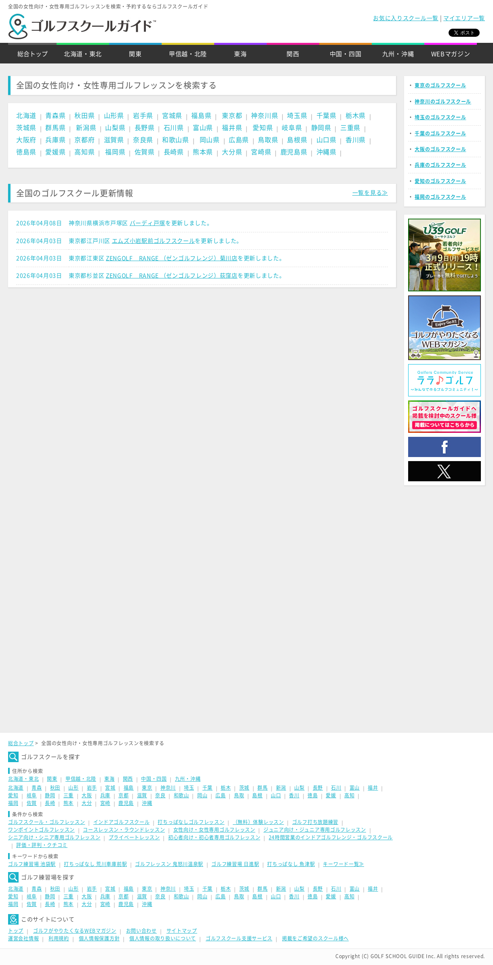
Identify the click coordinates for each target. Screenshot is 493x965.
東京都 (232, 115)
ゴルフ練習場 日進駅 (235, 864)
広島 (220, 795)
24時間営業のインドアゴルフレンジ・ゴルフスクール (331, 837)
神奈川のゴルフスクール (443, 101)
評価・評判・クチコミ (41, 845)
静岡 (50, 795)
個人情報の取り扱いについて (162, 938)
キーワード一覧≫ (343, 864)
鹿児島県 (294, 152)
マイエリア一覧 (464, 18)
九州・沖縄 (398, 54)
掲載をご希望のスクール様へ (315, 938)
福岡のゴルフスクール (440, 196)
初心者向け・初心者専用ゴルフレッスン (214, 837)
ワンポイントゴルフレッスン (41, 829)
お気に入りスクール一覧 (405, 18)
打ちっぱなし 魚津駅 (291, 864)
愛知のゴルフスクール (440, 181)
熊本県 (203, 152)
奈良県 (143, 140)
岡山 (202, 795)
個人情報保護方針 (99, 938)
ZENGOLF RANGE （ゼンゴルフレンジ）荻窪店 (172, 275)
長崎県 (174, 152)
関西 (293, 54)
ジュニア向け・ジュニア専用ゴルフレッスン (314, 829)
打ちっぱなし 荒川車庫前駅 (95, 864)
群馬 (262, 787)
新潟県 (86, 127)
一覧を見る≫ (370, 193)
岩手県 (143, 115)
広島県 (239, 140)
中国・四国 (346, 54)
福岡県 (115, 152)
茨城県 (26, 127)
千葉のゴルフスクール (440, 133)
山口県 (326, 140)
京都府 (84, 140)
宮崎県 (261, 152)
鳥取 (239, 795)
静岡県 (321, 127)
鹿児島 (126, 803)
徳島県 (26, 152)
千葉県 (326, 115)
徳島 (313, 795)
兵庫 (105, 795)
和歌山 (181, 795)
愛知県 (263, 127)
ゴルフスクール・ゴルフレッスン (46, 822)
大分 (87, 803)
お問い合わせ (141, 930)
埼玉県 (297, 115)
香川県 (356, 140)
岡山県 (210, 140)
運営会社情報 (23, 938)
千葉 (207, 787)
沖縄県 (326, 152)
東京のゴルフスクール (440, 85)
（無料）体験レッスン (258, 822)
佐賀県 (145, 152)
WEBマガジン (450, 54)
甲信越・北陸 (188, 54)
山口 (276, 795)
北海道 (26, 115)
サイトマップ (181, 930)
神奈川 (168, 787)
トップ (15, 930)
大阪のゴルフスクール (440, 149)
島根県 (297, 140)
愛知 (13, 795)
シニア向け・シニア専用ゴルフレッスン (54, 837)
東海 (240, 54)
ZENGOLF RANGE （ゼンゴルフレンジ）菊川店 (172, 258)
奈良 (160, 795)
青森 (37, 787)
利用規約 (58, 938)
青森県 (55, 115)
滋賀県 (114, 140)
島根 (257, 795)
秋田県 (84, 115)
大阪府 (26, 140)
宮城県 (172, 115)
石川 (336, 787)
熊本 (68, 803)
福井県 (232, 127)
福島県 (201, 115)
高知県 (84, 152)
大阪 (87, 795)
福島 (129, 787)
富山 (355, 787)
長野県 (145, 127)
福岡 (13, 803)
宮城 (110, 787)
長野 (318, 787)
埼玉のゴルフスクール (440, 117)
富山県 (203, 127)
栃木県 (356, 115)
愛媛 (331, 795)
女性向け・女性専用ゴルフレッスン (214, 829)
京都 (123, 795)
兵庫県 (55, 140)
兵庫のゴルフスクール (440, 164)
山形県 (114, 115)
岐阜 (32, 795)
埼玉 (189, 787)
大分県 (232, 152)
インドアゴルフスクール (121, 822)
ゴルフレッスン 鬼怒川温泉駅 (169, 864)
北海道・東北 (83, 54)
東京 (147, 787)
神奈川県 (264, 115)
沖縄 (147, 803)
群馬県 (55, 127)
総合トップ (32, 54)
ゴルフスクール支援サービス (239, 938)
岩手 (92, 787)
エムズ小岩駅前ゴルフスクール (153, 241)
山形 (73, 787)
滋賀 (142, 795)
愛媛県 (55, 152)
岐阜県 (292, 127)
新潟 (281, 787)
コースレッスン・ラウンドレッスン (124, 829)
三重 (68, 795)
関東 (135, 54)
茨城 (244, 787)
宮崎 (105, 803)
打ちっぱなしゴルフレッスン (191, 822)
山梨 (299, 787)
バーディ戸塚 (147, 223)
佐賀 (32, 803)
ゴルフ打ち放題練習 (315, 822)
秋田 (55, 787)
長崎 (50, 803)
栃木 (226, 787)
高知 (349, 795)
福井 (373, 787)
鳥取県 (268, 140)
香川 (294, 795)
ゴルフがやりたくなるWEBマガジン (74, 930)
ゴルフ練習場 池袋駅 (32, 864)
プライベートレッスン (134, 837)
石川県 (174, 127)
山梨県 (115, 127)
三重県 (350, 127)
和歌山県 (175, 140)
